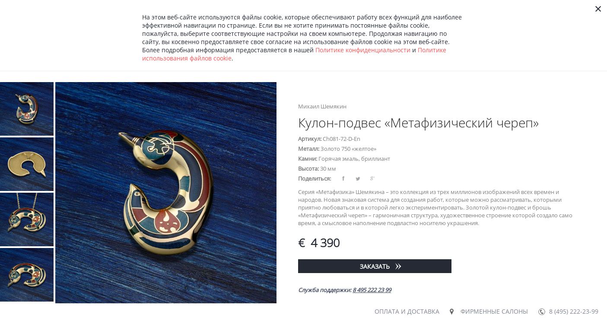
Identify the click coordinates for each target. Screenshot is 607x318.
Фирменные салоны (494, 311)
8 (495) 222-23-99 (573, 311)
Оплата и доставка (407, 311)
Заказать (375, 266)
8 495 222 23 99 (372, 290)
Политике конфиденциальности (362, 50)
